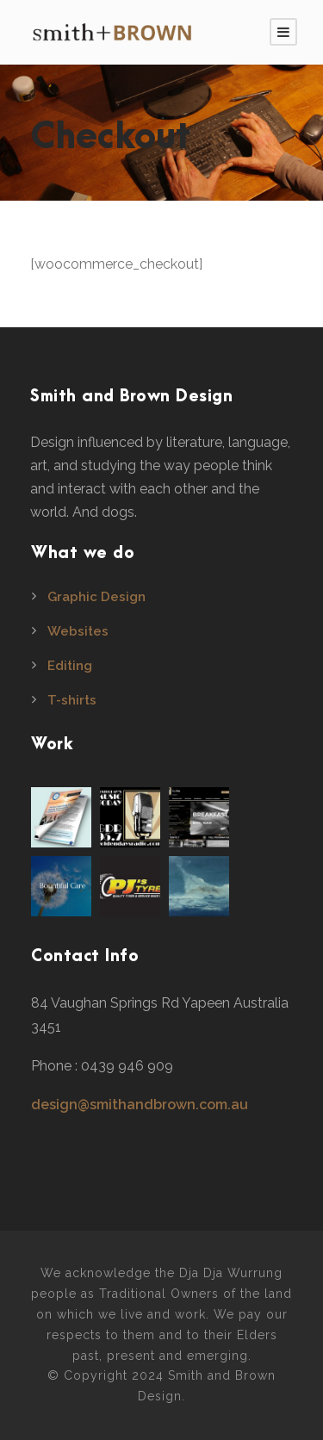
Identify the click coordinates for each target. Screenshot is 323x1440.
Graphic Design (96, 597)
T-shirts (71, 700)
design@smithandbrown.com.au (139, 1104)
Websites (78, 631)
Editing (69, 665)
